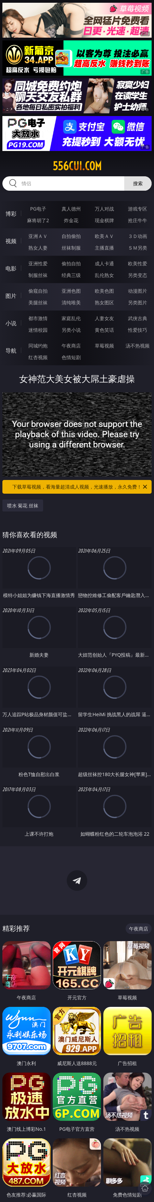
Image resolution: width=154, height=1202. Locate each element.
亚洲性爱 (38, 263)
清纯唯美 (71, 302)
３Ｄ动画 (137, 236)
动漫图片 (137, 291)
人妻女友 (104, 318)
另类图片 (137, 302)
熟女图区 (104, 302)
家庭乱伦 (71, 318)
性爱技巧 (137, 330)
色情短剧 (71, 357)
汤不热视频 (138, 345)
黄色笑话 (104, 330)
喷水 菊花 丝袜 (22, 505)
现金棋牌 (104, 220)
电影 (10, 268)
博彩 (10, 213)
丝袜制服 (71, 247)
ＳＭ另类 (137, 247)
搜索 (138, 183)
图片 (10, 296)
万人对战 (104, 208)
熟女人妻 (38, 247)
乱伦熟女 (104, 275)
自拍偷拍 (71, 236)
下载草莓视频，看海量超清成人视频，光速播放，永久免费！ (80, 487)
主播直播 (104, 247)
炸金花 (71, 220)
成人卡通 (104, 263)
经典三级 (71, 275)
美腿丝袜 (38, 302)
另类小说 (71, 330)
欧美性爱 (137, 263)
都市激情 (38, 318)
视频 (10, 241)
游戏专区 (137, 208)
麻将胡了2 (38, 220)
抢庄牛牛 (137, 220)
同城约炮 (38, 345)
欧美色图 (104, 291)
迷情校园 (38, 330)
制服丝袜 (38, 275)
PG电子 (38, 208)
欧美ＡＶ (104, 236)
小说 (10, 323)
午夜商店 (71, 345)
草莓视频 (104, 345)
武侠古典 (137, 318)
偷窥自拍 (38, 291)
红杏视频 (38, 357)
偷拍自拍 (71, 263)
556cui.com (77, 166)
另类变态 (137, 275)
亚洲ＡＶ (38, 236)
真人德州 (71, 208)
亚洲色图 (71, 291)
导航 (10, 350)
